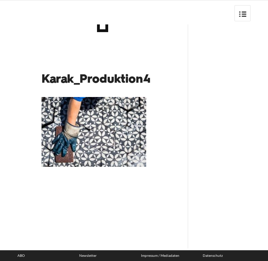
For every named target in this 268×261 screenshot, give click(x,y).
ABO (21, 255)
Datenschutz (213, 255)
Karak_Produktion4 (96, 79)
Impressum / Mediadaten (160, 255)
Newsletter (88, 255)
